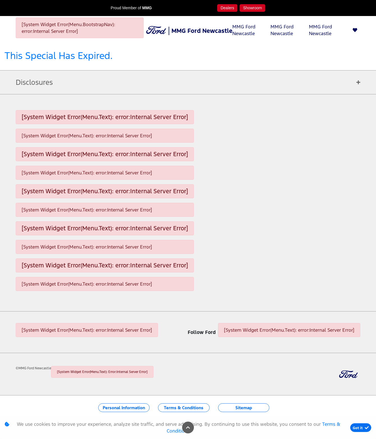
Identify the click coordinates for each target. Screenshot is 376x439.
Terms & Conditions (183, 407)
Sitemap (243, 407)
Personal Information (124, 407)
